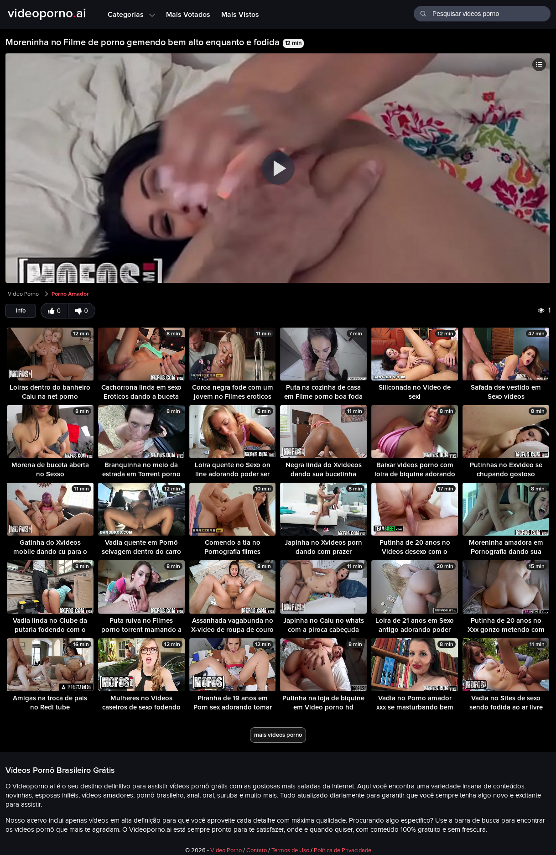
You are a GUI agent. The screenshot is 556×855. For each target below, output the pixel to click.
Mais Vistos (240, 14)
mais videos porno (278, 734)
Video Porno (23, 294)
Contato (256, 850)
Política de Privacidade (342, 850)
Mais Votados (188, 14)
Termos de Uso (290, 850)
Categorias (131, 14)
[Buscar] (423, 12)
